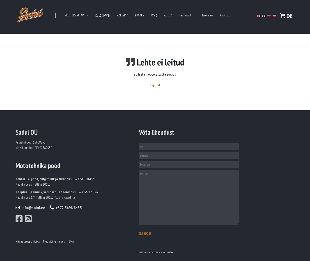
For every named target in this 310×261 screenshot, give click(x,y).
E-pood (155, 85)
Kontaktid (225, 15)
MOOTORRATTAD (77, 15)
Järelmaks (207, 15)
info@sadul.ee (30, 207)
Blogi (72, 241)
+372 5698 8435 (66, 207)
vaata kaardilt (65, 197)
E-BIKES (139, 15)
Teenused (187, 15)
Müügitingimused (54, 241)
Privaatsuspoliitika (28, 241)
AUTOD (168, 15)
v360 (171, 252)
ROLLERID (122, 15)
